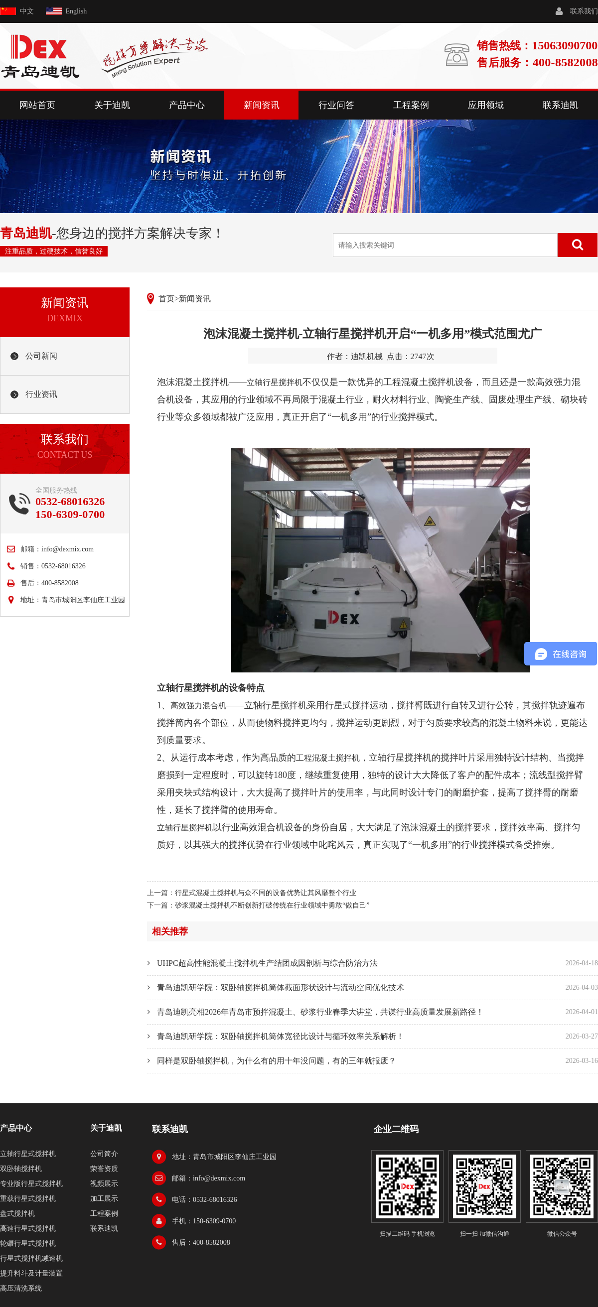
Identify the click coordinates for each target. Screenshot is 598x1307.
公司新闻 (41, 356)
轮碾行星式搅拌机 (28, 1243)
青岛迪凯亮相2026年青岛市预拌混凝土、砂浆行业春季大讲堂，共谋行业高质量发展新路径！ (320, 1012)
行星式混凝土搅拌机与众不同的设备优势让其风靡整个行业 (265, 893)
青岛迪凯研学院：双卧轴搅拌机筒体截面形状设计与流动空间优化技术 (280, 987)
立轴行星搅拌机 (274, 382)
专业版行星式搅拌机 (31, 1183)
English (76, 11)
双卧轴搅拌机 (21, 1169)
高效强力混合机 (198, 705)
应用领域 (486, 105)
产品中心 (187, 105)
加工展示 (104, 1198)
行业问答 (336, 105)
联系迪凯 (561, 105)
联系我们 (584, 11)
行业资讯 (41, 394)
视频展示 (104, 1183)
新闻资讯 (262, 105)
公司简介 (104, 1154)
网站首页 (37, 105)
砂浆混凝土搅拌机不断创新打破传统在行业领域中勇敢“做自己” (272, 905)
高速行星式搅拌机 (28, 1228)
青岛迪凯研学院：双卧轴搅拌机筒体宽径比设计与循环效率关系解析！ (280, 1036)
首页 (166, 298)
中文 (27, 11)
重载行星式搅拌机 (28, 1198)
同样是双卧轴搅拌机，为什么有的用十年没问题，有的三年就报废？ (276, 1060)
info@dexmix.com (67, 549)
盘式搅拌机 (17, 1213)
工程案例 (411, 105)
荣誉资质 (104, 1169)
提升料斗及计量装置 (31, 1273)
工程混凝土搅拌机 (328, 758)
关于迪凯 (112, 105)
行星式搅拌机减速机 (31, 1258)
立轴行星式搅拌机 (28, 1154)
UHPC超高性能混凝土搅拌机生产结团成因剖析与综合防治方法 (267, 963)
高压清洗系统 (21, 1288)
